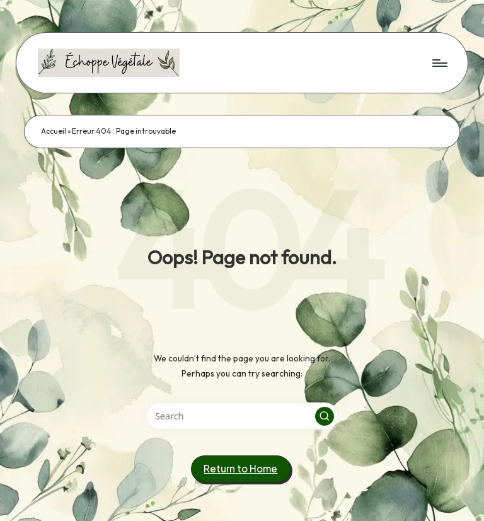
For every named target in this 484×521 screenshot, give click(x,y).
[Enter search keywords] (242, 416)
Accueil (53, 131)
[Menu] (439, 62)
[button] (324, 416)
